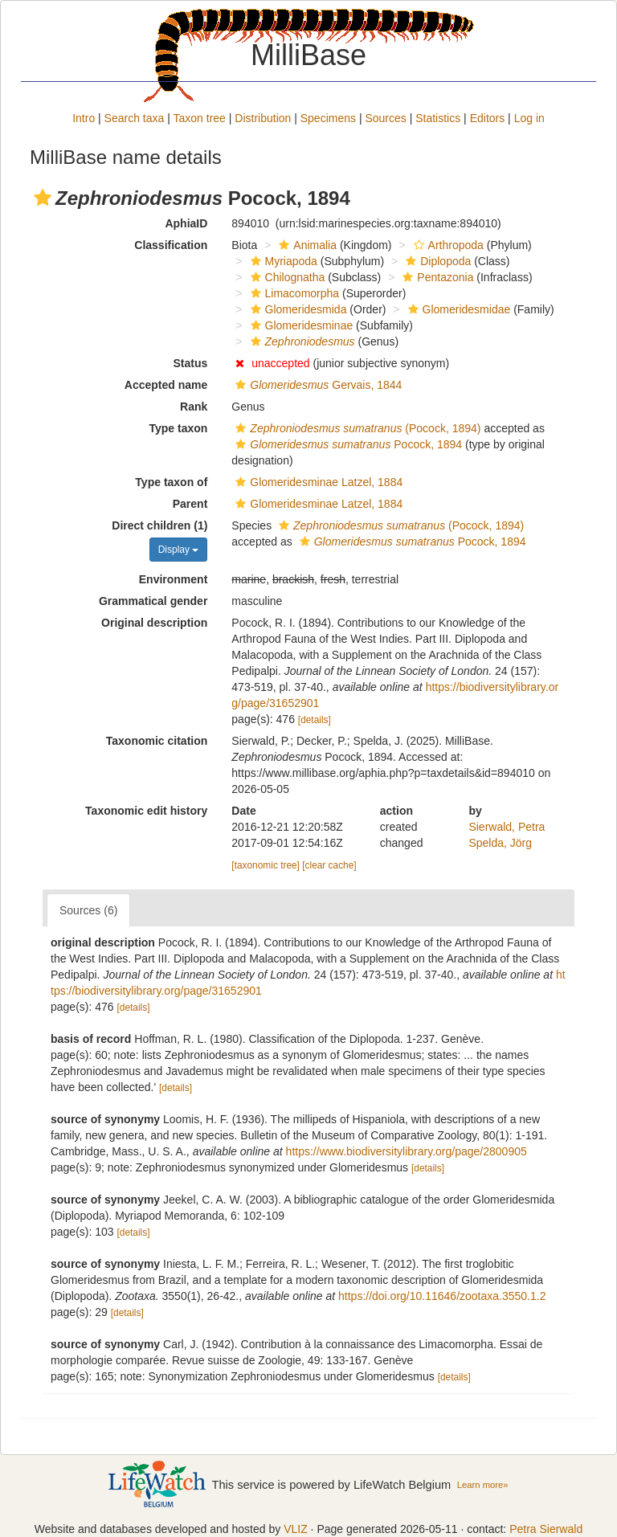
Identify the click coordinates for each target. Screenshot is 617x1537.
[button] (42, 197)
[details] (314, 720)
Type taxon (178, 428)
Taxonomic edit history (146, 810)
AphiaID (186, 223)
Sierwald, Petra (506, 826)
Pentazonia (435, 277)
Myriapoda (282, 261)
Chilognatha (286, 277)
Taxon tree (200, 118)
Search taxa (134, 118)
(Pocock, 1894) (355, 428)
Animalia (306, 245)
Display (178, 549)
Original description (154, 622)
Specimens (328, 118)
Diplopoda (436, 261)
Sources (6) (88, 910)
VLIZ (296, 1529)
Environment (173, 579)
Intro (83, 118)
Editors (487, 118)
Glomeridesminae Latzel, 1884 (316, 482)
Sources (385, 118)
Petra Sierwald (545, 1529)
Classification (170, 245)
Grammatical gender (153, 601)
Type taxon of (171, 482)
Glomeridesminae (300, 325)
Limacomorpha (293, 293)
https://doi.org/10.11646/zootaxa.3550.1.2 (441, 1296)
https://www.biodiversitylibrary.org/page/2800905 (406, 1151)
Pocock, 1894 (346, 444)
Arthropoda (447, 245)
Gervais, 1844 (316, 384)
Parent (190, 503)
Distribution (263, 118)
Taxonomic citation (157, 740)
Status (191, 363)
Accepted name (166, 384)
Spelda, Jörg (500, 842)
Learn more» (483, 1485)
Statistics (437, 118)
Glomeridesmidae (457, 309)
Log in (529, 118)
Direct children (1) (159, 525)
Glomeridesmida (297, 309)
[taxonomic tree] (265, 865)
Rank (193, 406)
